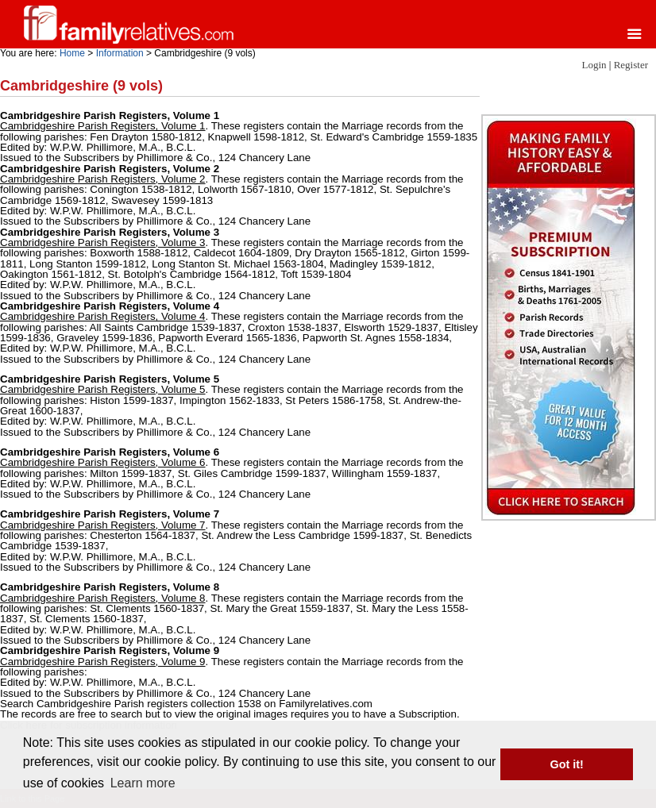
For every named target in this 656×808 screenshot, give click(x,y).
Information (120, 53)
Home (72, 53)
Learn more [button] (143, 783)
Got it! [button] (567, 764)
